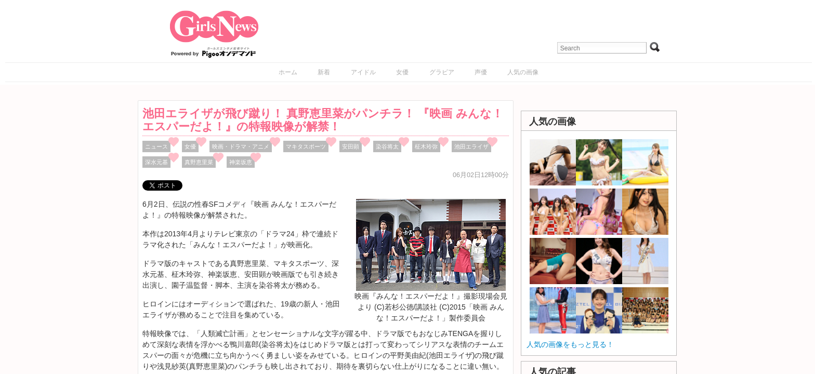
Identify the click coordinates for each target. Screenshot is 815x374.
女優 (402, 72)
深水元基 (156, 162)
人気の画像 (522, 72)
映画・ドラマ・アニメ (240, 146)
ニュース (156, 146)
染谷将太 (387, 146)
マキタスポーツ (306, 146)
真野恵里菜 (199, 162)
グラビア (441, 72)
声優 (481, 72)
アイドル (363, 72)
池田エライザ (471, 146)
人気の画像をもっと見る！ (570, 344)
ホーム (288, 72)
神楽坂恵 (240, 162)
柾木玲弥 (426, 146)
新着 (324, 72)
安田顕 (350, 146)
